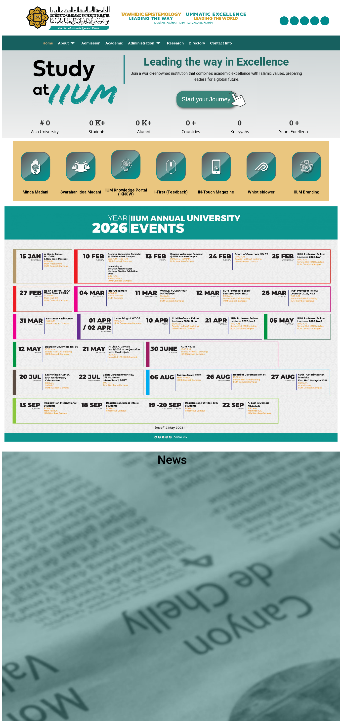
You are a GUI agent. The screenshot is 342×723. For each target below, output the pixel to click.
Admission (90, 43)
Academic (114, 43)
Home (48, 43)
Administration (145, 42)
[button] (206, 99)
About (67, 42)
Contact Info (221, 43)
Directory (197, 43)
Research (175, 43)
